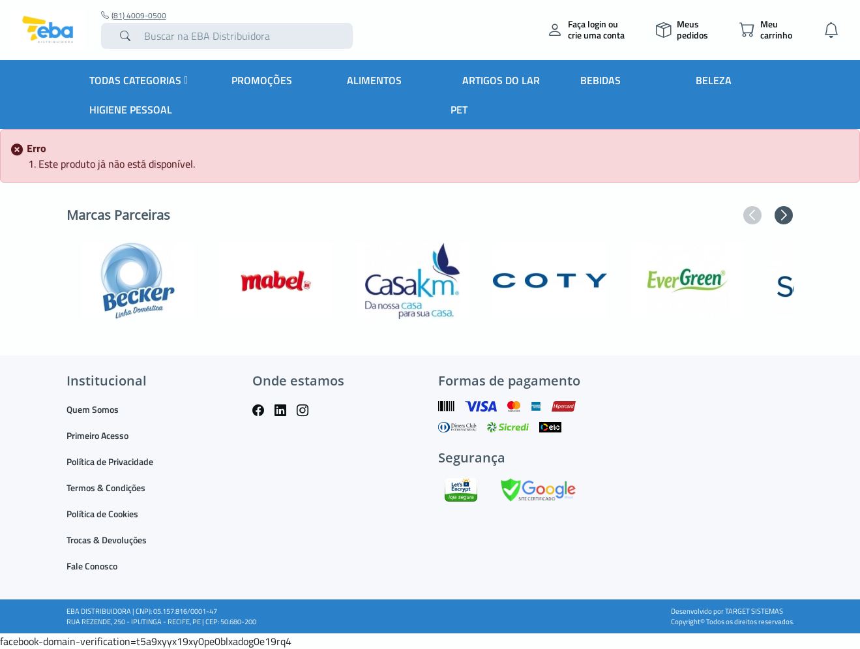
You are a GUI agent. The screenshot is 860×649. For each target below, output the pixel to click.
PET (459, 109)
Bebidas (600, 80)
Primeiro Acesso (97, 435)
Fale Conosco (92, 566)
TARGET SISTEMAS (754, 611)
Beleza (714, 80)
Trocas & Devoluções (107, 540)
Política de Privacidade (110, 461)
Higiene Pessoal (130, 109)
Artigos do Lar (501, 80)
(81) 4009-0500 (133, 15)
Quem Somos (93, 409)
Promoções (261, 80)
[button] (752, 215)
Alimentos (374, 80)
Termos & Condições (106, 487)
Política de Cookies (102, 514)
